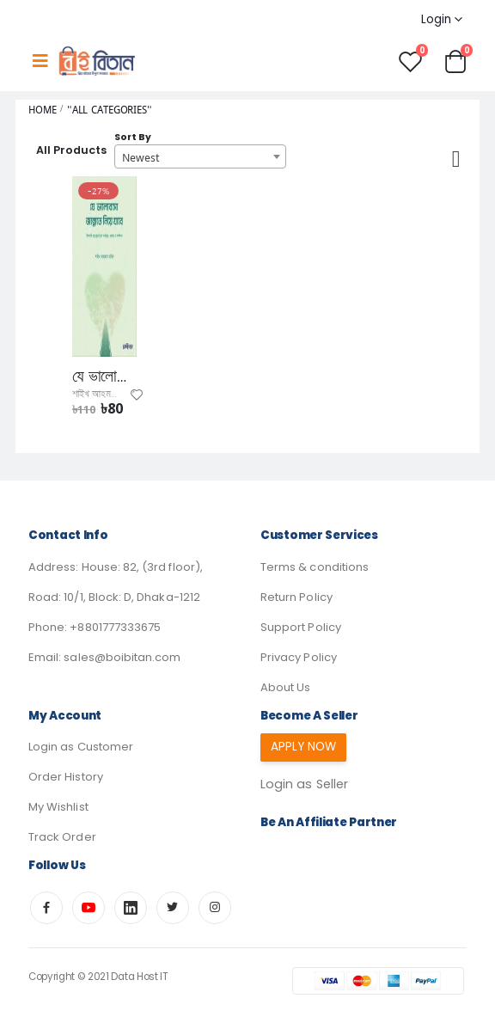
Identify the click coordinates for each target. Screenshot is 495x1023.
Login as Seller (304, 784)
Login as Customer (80, 746)
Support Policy (300, 627)
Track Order (62, 837)
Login (436, 19)
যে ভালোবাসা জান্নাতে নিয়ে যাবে (104, 376)
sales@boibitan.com (122, 657)
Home (42, 109)
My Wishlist (58, 807)
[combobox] (200, 156)
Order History (65, 777)
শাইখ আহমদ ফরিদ (103, 394)
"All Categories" (109, 109)
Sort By (132, 137)
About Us (285, 687)
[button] (455, 60)
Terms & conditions (314, 567)
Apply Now (304, 746)
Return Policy (296, 597)
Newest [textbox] (140, 157)
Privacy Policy (298, 657)
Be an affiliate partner (328, 822)
